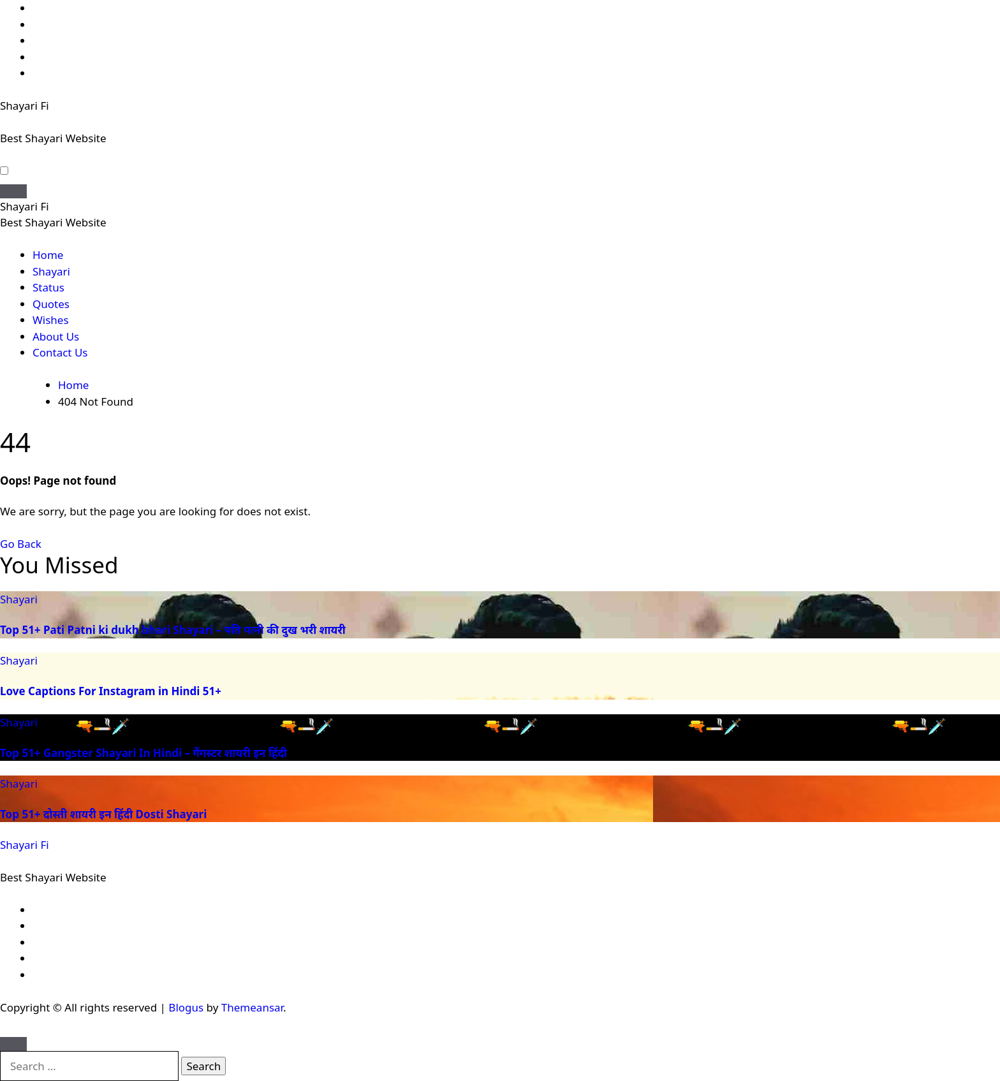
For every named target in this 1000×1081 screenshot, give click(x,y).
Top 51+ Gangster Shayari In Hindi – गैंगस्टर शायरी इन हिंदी (143, 753)
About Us (56, 336)
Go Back (20, 543)
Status (48, 287)
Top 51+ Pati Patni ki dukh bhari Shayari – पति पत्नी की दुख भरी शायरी (173, 629)
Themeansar (252, 1007)
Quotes (51, 304)
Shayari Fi (24, 105)
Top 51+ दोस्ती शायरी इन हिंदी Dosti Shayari (103, 814)
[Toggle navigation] (13, 191)
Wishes (51, 320)
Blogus (185, 1007)
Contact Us (60, 352)
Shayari (51, 271)
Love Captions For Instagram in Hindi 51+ (110, 691)
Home (48, 254)
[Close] (13, 1044)
